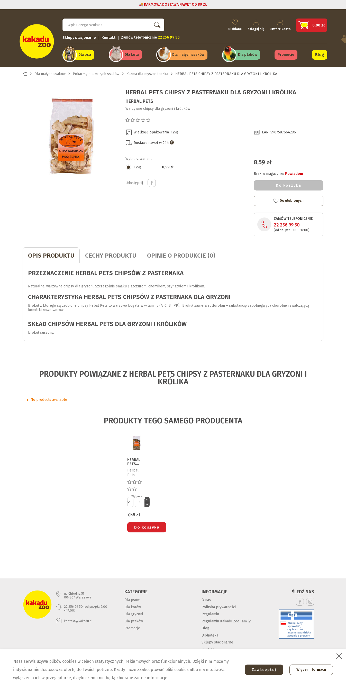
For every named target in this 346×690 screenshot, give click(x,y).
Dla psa (84, 54)
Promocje (286, 54)
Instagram (310, 601)
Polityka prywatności (219, 606)
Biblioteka (210, 635)
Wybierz (136, 496)
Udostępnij (152, 182)
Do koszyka (288, 185)
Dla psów (132, 599)
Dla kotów (132, 606)
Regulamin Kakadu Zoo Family (226, 621)
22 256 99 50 (287, 225)
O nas (206, 599)
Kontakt (108, 37)
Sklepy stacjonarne (79, 37)
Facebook (300, 601)
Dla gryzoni (133, 614)
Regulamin (210, 614)
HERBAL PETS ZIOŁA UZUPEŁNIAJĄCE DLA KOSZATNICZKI (136, 461)
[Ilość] (139, 502)
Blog (319, 54)
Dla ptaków (247, 54)
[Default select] (130, 502)
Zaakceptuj (263, 669)
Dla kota (132, 54)
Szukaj (156, 24)
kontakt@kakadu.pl (78, 620)
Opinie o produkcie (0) (181, 255)
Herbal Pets (139, 101)
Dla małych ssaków (188, 54)
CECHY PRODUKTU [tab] (110, 255)
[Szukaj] (113, 24)
